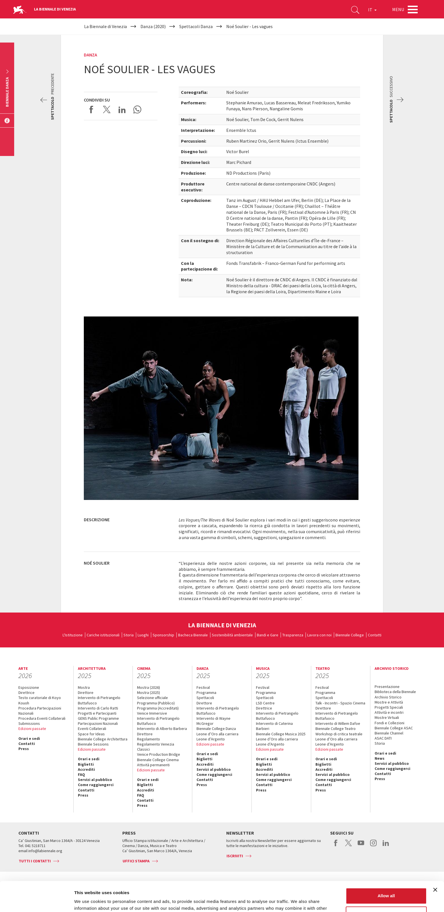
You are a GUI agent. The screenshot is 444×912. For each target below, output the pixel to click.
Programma (206, 692)
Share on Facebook (91, 109)
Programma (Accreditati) (158, 708)
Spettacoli (205, 697)
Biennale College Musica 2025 (281, 733)
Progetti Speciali (389, 707)
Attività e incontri (389, 712)
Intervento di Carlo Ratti (98, 708)
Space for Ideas (91, 733)
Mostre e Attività (389, 702)
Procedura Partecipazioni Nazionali (39, 711)
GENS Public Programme (98, 718)
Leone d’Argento (211, 739)
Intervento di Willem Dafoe (337, 723)
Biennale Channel (389, 733)
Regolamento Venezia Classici (155, 747)
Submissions (29, 723)
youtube (361, 846)
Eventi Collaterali (92, 728)
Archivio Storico (388, 697)
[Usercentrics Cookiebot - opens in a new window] (36, 901)
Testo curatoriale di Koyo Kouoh (39, 700)
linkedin (386, 846)
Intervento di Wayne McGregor (213, 721)
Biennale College (350, 634)
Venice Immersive (152, 713)
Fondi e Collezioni (389, 722)
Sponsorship (163, 634)
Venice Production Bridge (158, 754)
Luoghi (143, 634)
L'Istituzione (73, 634)
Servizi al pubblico (95, 779)
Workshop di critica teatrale (338, 733)
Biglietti (86, 764)
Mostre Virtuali (387, 717)
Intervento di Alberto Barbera (162, 728)
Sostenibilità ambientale (232, 634)
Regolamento (148, 739)
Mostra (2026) (148, 687)
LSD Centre (265, 703)
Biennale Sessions (93, 744)
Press (23, 748)
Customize (386, 884)
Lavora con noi (319, 634)
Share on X (106, 109)
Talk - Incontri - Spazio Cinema (340, 703)
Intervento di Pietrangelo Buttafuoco (99, 700)
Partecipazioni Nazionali (98, 723)
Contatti (374, 634)
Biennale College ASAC (394, 728)
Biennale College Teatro (335, 728)
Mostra (84, 687)
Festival (203, 687)
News (380, 758)
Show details (87, 900)
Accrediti (86, 769)
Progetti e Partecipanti (97, 713)
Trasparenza (292, 634)
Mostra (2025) (148, 692)
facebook (336, 846)
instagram (373, 846)
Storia (128, 634)
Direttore (85, 692)
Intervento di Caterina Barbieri (274, 726)
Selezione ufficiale (152, 697)
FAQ (81, 774)
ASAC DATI (383, 738)
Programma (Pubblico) (156, 703)
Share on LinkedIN (122, 109)
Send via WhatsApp (137, 109)
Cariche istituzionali (103, 634)
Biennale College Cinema (158, 759)
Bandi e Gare (267, 634)
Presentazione (387, 686)
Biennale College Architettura (102, 739)
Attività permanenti (153, 764)
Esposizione (28, 687)
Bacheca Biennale (193, 634)
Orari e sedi (29, 738)
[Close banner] (435, 860)
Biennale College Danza (216, 728)
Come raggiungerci (96, 784)
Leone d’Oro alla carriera (217, 733)
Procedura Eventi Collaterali (41, 718)
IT (372, 9)
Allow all (386, 866)
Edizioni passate (32, 728)
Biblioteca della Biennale (395, 691)
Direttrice (26, 692)
